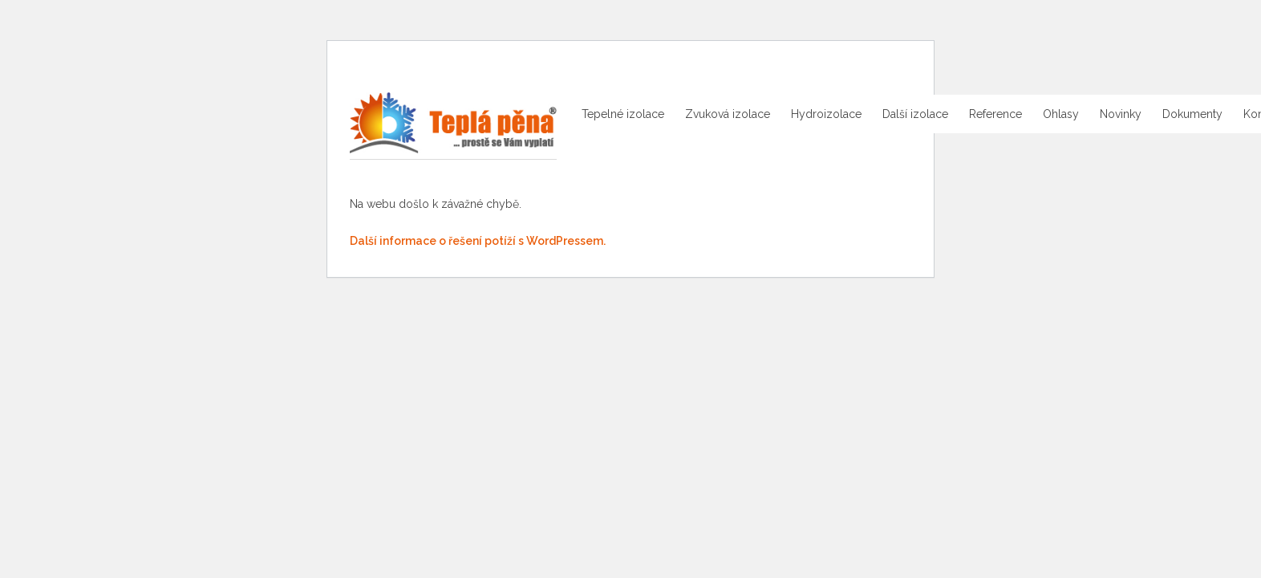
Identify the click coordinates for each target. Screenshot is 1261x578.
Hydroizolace (826, 114)
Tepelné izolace (623, 114)
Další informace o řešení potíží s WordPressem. (478, 240)
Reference (995, 114)
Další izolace (915, 114)
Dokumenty (1192, 114)
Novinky (1120, 114)
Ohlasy (1061, 114)
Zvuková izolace (727, 114)
